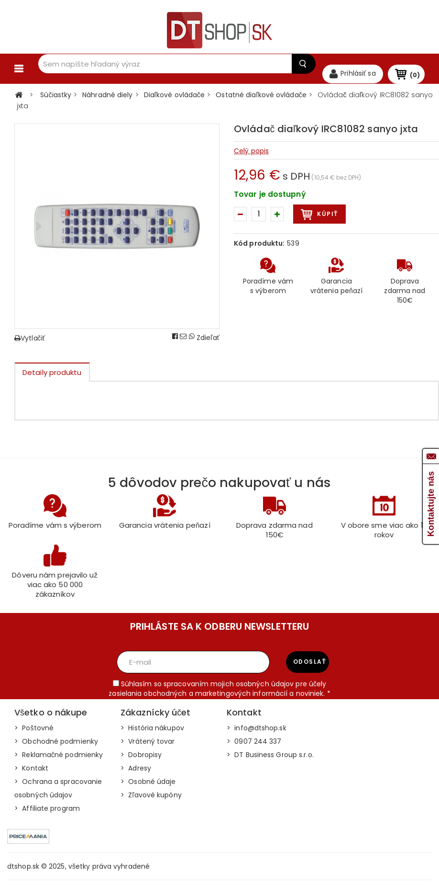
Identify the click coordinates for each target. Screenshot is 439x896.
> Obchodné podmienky (56, 747)
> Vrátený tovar (148, 747)
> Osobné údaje (148, 787)
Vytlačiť (29, 344)
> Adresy (136, 774)
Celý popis (251, 156)
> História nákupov (152, 733)
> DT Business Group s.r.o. (270, 760)
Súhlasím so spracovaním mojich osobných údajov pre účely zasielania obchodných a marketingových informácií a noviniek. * (219, 694)
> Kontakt (31, 774)
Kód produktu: (259, 249)
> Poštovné (34, 733)
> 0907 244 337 (254, 747)
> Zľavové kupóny (151, 800)
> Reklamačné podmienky (58, 760)
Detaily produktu (52, 378)
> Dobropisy (141, 760)
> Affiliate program (47, 814)
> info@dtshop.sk (256, 733)
